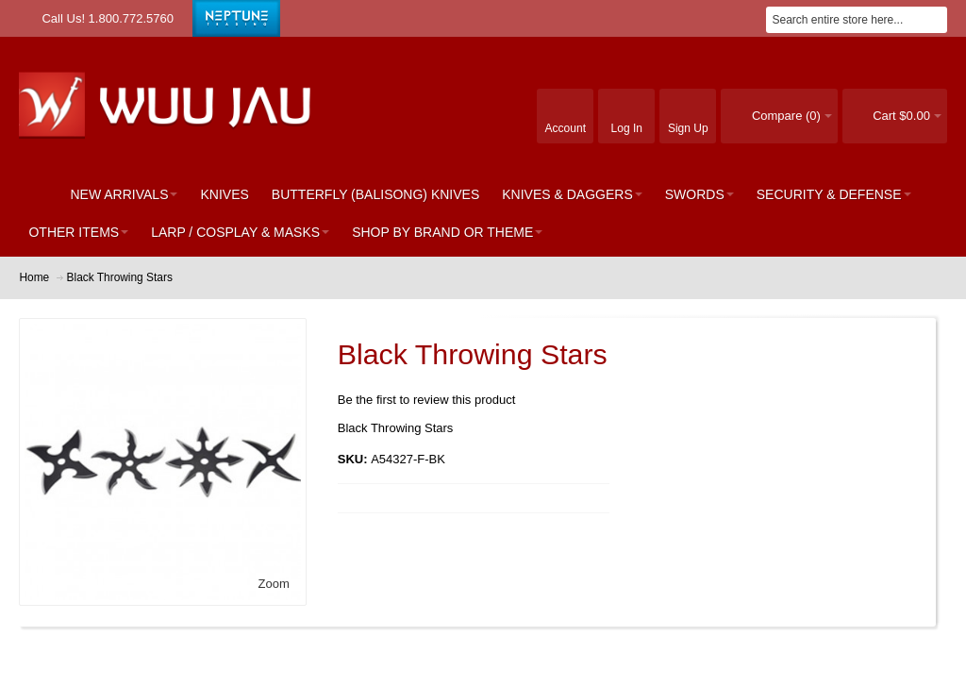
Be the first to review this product (427, 400)
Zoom (274, 584)
